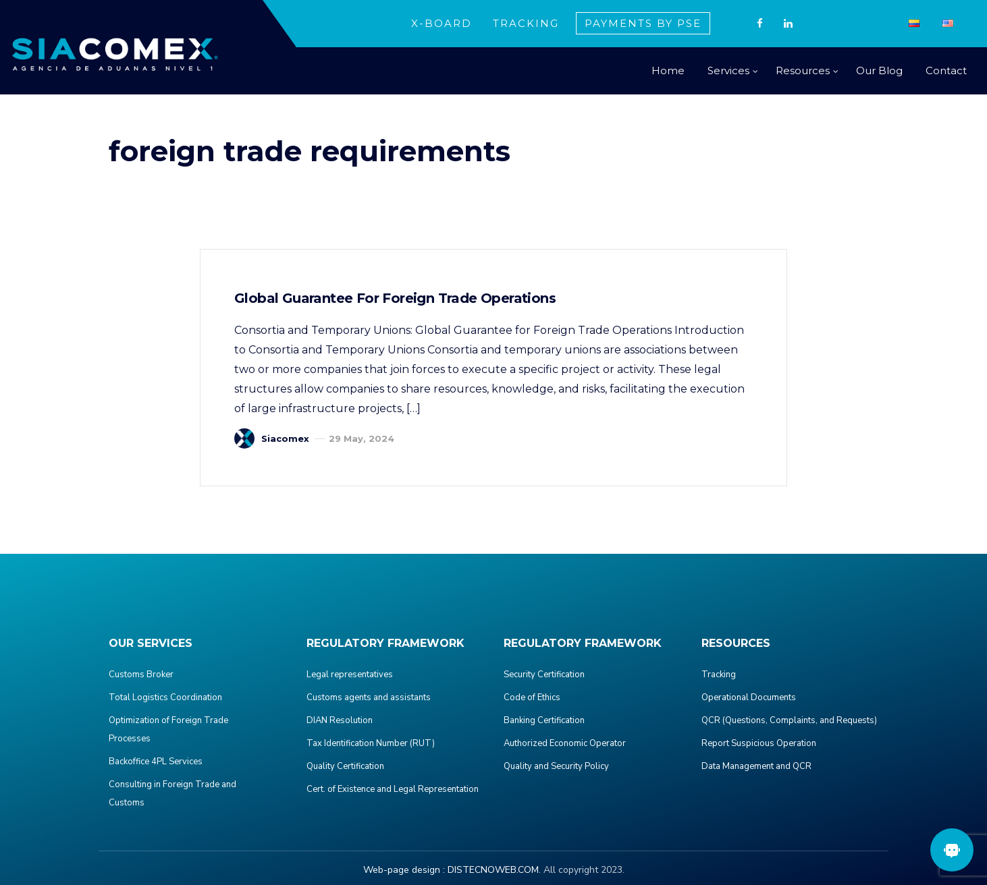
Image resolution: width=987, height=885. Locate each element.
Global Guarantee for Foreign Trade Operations (395, 298)
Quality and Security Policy (556, 766)
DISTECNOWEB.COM (493, 869)
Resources (803, 70)
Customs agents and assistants (368, 697)
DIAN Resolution (339, 720)
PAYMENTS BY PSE (643, 23)
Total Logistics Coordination (165, 697)
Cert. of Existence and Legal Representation (392, 789)
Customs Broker (141, 674)
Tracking (718, 674)
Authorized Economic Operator (565, 743)
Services (728, 70)
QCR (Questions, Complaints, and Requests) (789, 720)
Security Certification (544, 674)
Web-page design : (404, 869)
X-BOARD (441, 23)
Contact (946, 70)
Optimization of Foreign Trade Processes (168, 729)
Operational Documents (748, 697)
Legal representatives (349, 674)
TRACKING (526, 23)
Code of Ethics (532, 697)
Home (668, 70)
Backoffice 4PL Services (156, 761)
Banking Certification (544, 720)
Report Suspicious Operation (758, 743)
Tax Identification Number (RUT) (370, 743)
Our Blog (879, 70)
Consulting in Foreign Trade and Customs (172, 793)
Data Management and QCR (756, 766)
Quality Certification (345, 766)
